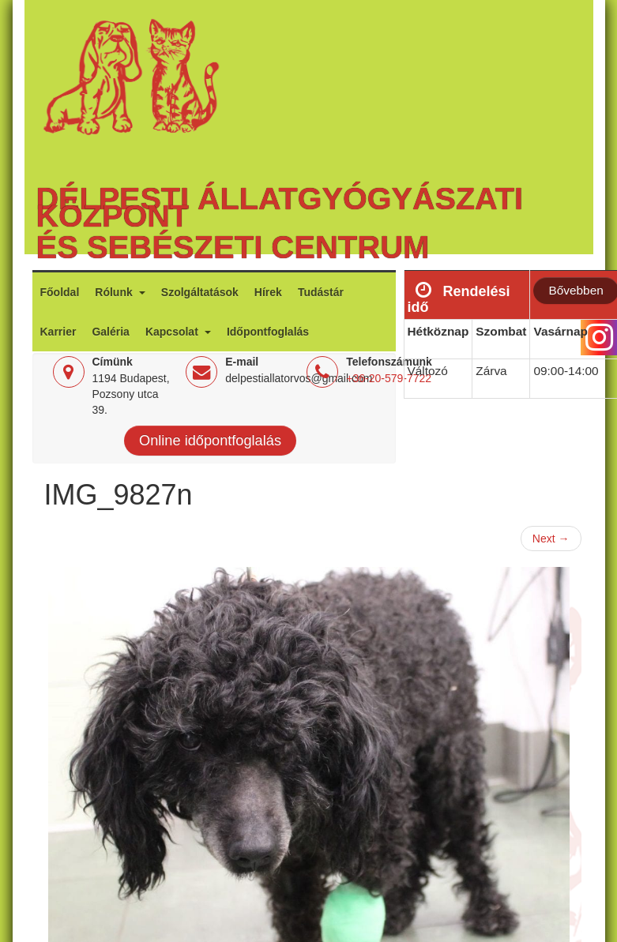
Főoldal (60, 292)
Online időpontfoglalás (210, 440)
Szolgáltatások (200, 292)
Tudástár (321, 292)
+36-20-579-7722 (388, 378)
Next (551, 538)
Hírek (268, 292)
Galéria (110, 331)
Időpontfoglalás (268, 331)
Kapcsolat (173, 331)
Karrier (58, 331)
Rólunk (115, 292)
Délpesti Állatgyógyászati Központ (279, 207)
